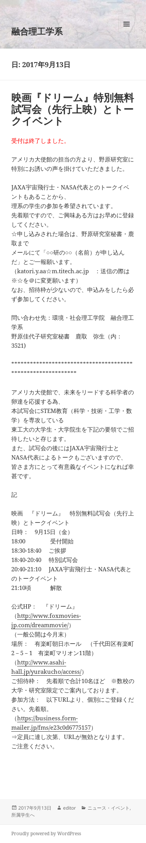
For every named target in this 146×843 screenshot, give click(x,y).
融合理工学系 (37, 31)
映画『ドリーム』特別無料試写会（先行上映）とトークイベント (72, 109)
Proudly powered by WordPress (46, 833)
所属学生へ (23, 815)
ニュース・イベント (109, 808)
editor (69, 808)
